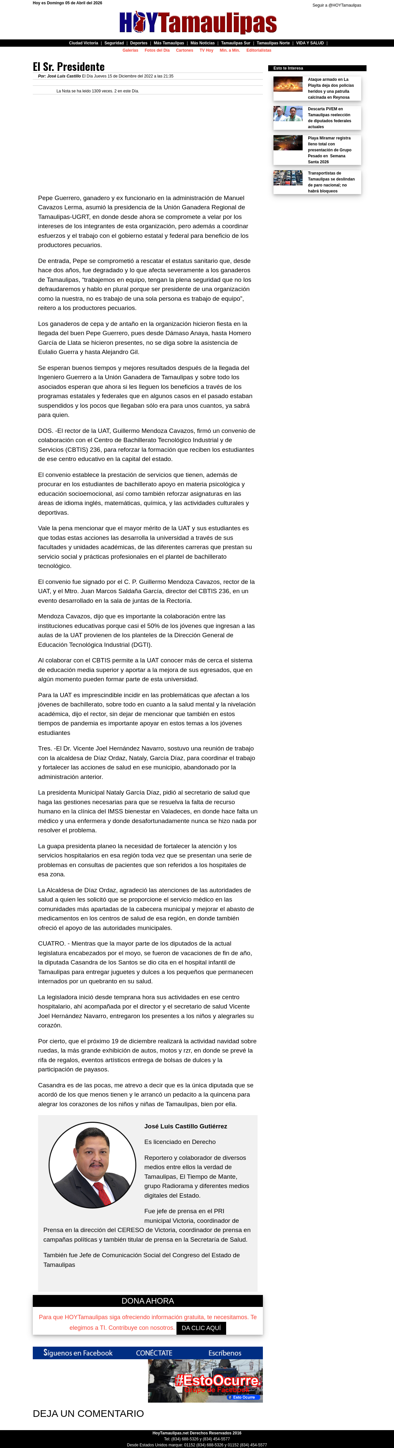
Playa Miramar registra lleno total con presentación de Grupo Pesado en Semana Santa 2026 (329, 150)
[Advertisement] (148, 140)
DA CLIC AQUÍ (201, 1328)
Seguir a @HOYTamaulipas (337, 5)
